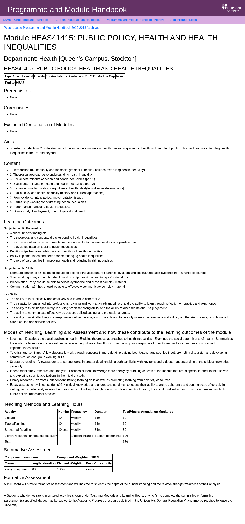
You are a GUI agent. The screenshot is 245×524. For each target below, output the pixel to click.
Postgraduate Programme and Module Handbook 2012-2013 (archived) (52, 27)
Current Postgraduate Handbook (78, 19)
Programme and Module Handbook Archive (135, 19)
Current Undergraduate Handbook (26, 19)
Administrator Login (183, 19)
